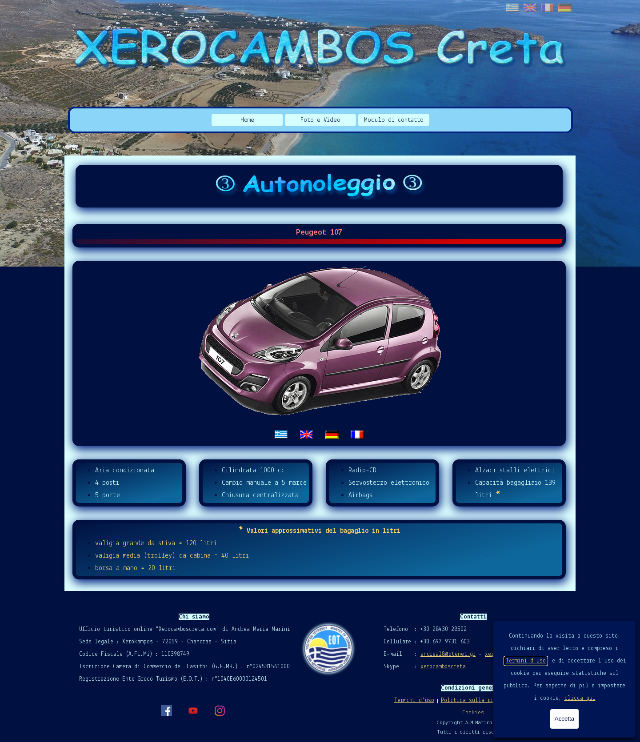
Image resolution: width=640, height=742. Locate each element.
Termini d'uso (526, 661)
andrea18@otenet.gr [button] (448, 654)
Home (247, 120)
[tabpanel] (319, 353)
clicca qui (580, 698)
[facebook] (166, 710)
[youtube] (193, 710)
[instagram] (219, 710)
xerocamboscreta (443, 667)
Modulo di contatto (394, 120)
